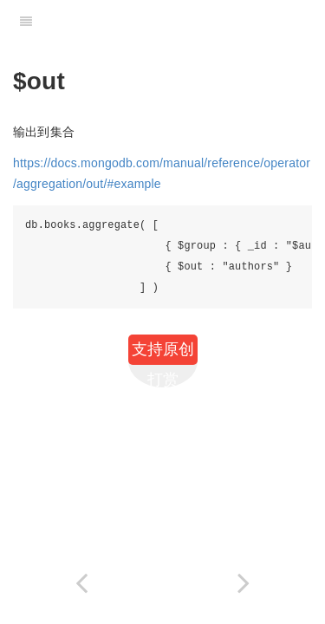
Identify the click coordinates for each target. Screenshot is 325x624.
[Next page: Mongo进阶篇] (244, 582)
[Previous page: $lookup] (81, 582)
